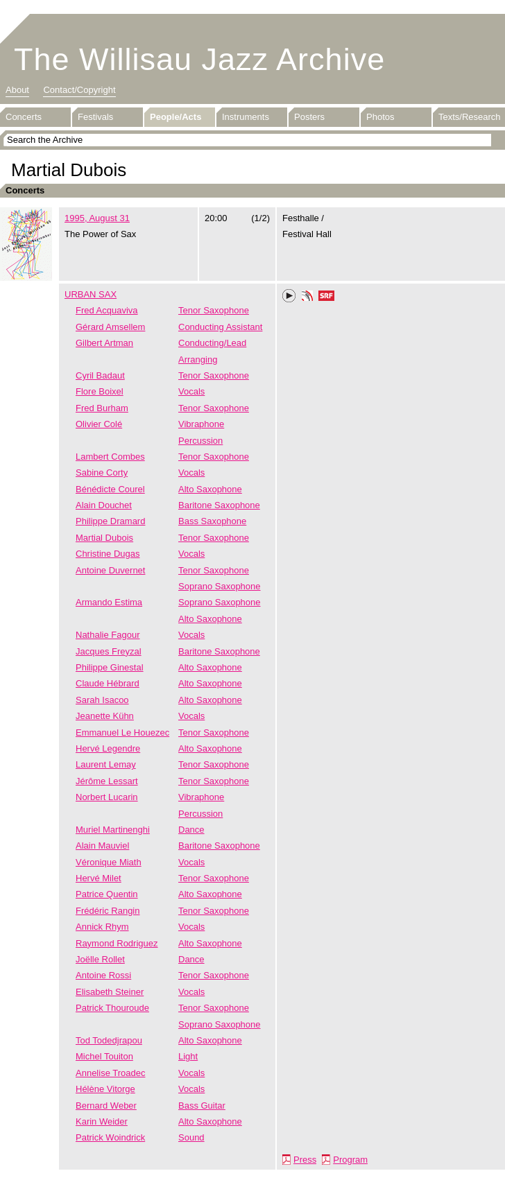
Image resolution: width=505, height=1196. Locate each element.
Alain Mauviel (102, 845)
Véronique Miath (109, 862)
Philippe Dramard (110, 521)
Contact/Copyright (79, 90)
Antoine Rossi (103, 975)
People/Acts (175, 117)
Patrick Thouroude (112, 1008)
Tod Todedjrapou (109, 1040)
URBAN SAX (91, 294)
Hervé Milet (98, 878)
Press (304, 1159)
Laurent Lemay (106, 764)
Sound (191, 1137)
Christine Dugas (108, 553)
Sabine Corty (102, 472)
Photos (380, 117)
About (17, 90)
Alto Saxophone (210, 489)
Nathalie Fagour (108, 635)
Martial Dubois (104, 537)
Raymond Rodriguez (117, 943)
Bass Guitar (201, 1105)
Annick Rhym (102, 926)
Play (289, 296)
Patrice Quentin (107, 894)
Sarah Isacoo (102, 700)
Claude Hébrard (107, 683)
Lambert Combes (110, 456)
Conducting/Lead (212, 343)
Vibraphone (201, 424)
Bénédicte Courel (110, 489)
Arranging (197, 359)
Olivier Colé (99, 424)
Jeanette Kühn (105, 716)
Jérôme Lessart (107, 781)
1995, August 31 (97, 218)
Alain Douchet (104, 505)
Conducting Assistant (220, 327)
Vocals (191, 391)
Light (188, 1056)
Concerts (24, 117)
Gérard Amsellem (110, 327)
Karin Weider (102, 1121)
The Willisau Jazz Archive (199, 59)
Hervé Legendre (108, 748)
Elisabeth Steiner (110, 992)
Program (350, 1159)
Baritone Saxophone (219, 505)
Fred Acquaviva (107, 310)
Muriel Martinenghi (113, 829)
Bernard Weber (106, 1105)
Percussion (200, 440)
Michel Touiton (104, 1056)
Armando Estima (109, 602)
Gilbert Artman (104, 343)
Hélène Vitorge (105, 1089)
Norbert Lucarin (107, 797)
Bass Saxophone (212, 521)
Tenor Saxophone (213, 310)
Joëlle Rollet (100, 959)
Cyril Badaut (100, 375)
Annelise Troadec (110, 1073)
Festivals (95, 117)
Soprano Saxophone (219, 586)
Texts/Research (469, 117)
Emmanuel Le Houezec (122, 732)
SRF (326, 297)
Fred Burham (102, 408)
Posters (309, 117)
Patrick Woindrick (110, 1137)
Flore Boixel (99, 391)
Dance (191, 829)
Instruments (245, 117)
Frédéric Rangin (108, 910)
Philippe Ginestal (110, 667)
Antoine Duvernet (110, 570)
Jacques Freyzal (109, 651)
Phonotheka (307, 297)
